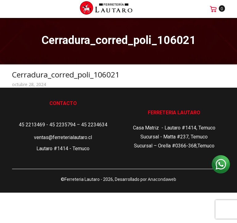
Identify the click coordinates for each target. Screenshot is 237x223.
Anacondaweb (162, 179)
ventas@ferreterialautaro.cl (63, 137)
